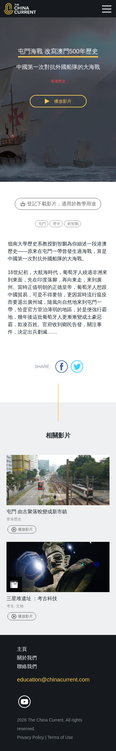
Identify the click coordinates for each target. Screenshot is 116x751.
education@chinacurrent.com (53, 680)
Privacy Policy (30, 737)
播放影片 (22, 529)
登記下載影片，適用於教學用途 (58, 204)
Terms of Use (60, 737)
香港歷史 (13, 519)
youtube (24, 701)
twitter (77, 366)
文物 (20, 606)
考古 (10, 606)
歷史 (56, 224)
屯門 (42, 224)
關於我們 (27, 657)
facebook (61, 366)
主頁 (22, 649)
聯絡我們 (27, 666)
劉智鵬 (73, 224)
